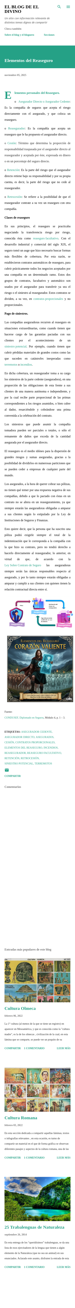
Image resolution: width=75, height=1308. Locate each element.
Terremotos (43, 763)
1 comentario (34, 1048)
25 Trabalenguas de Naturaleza (34, 1227)
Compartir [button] (13, 776)
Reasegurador (16, 129)
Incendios (51, 747)
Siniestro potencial (19, 763)
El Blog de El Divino (22, 9)
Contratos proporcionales (35, 742)
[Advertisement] (35, 912)
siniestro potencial (16, 347)
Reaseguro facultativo (44, 753)
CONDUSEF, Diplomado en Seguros (24, 718)
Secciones (49, 34)
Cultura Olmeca (20, 1008)
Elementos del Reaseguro (23, 747)
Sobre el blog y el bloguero (19, 34)
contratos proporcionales (48, 299)
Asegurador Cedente (36, 731)
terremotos (11, 365)
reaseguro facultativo (45, 239)
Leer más (63, 1048)
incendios (26, 365)
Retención (13, 170)
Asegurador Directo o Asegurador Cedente (44, 102)
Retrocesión (14, 197)
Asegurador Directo (20, 737)
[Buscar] (59, 7)
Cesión (12, 144)
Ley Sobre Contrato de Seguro (23, 566)
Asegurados (45, 737)
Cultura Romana (21, 1117)
